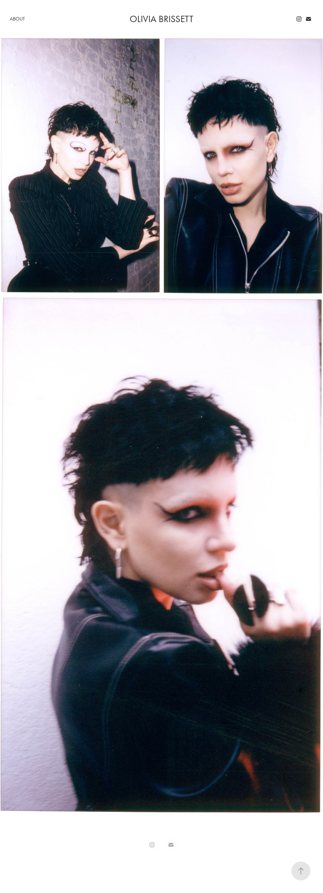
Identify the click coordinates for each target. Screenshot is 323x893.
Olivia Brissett (161, 19)
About (17, 19)
